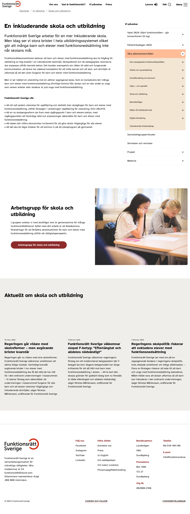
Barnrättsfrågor (136, 102)
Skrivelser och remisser (140, 143)
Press (109, 4)
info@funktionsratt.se (174, 457)
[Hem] (11, 4)
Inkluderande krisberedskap (142, 126)
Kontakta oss (104, 445)
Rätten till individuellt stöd (141, 110)
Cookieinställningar (174, 501)
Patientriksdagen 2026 (139, 44)
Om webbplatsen (106, 460)
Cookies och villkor (96, 501)
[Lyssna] (151, 4)
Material (131, 160)
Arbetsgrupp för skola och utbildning (38, 244)
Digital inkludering (137, 118)
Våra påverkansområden (140, 53)
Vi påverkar (95, 4)
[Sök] (167, 4)
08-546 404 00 (171, 445)
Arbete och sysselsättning (141, 70)
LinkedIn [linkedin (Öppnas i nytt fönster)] (80, 460)
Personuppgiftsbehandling (112, 469)
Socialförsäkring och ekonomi (142, 78)
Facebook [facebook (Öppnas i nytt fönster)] (81, 445)
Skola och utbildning (138, 94)
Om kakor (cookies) (108, 465)
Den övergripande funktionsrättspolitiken (147, 62)
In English (103, 455)
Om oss (53, 4)
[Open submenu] (183, 34)
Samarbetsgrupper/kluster (141, 134)
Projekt (131, 152)
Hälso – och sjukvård (138, 86)
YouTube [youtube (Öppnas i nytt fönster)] (80, 455)
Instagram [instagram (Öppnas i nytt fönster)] (81, 450)
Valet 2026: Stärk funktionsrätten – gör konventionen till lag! (148, 34)
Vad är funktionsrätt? (74, 4)
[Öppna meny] (182, 4)
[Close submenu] (183, 53)
